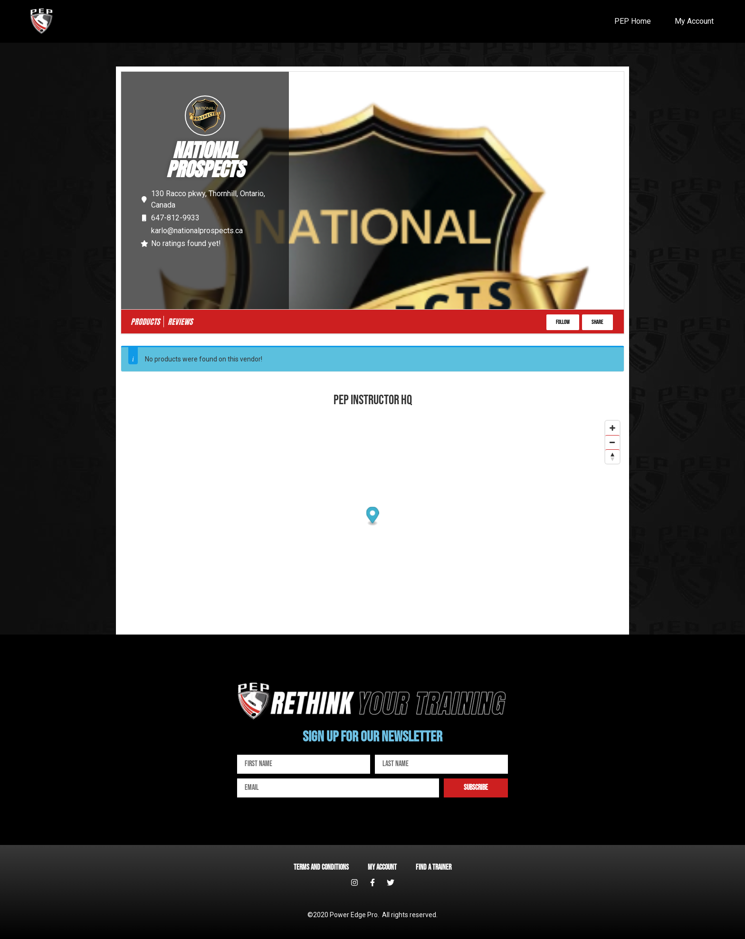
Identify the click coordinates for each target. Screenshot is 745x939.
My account (382, 867)
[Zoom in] (612, 428)
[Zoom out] (612, 442)
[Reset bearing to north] (612, 456)
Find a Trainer (433, 867)
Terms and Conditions (321, 867)
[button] (562, 322)
